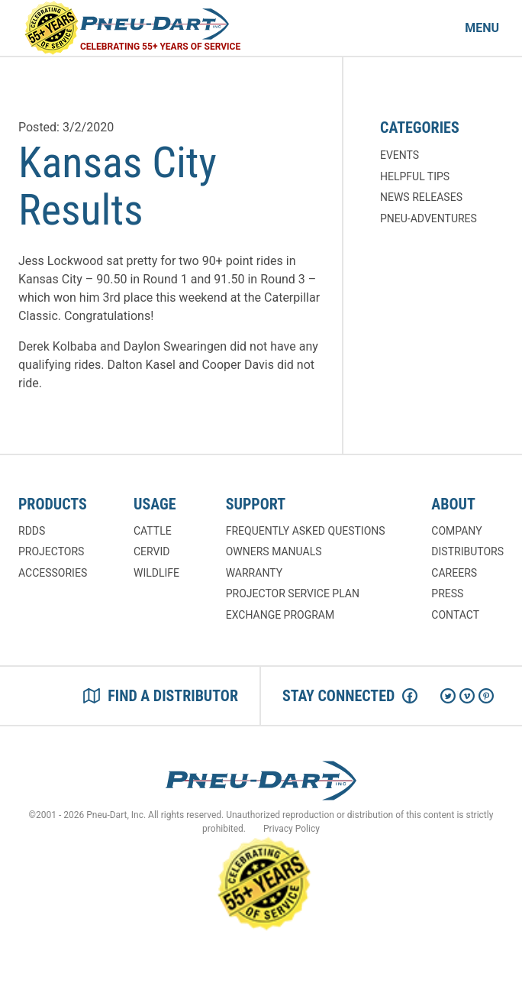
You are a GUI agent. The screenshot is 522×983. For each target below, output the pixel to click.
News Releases (421, 197)
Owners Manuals (274, 551)
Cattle (153, 531)
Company (456, 531)
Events (399, 155)
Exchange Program (280, 615)
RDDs (31, 531)
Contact (455, 615)
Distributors (467, 551)
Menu (482, 28)
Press (447, 593)
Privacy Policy (291, 828)
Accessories (52, 573)
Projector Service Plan (292, 593)
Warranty (254, 573)
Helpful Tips (415, 176)
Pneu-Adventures (428, 218)
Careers (454, 573)
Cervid (151, 551)
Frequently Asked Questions (305, 531)
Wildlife (156, 573)
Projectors (51, 551)
